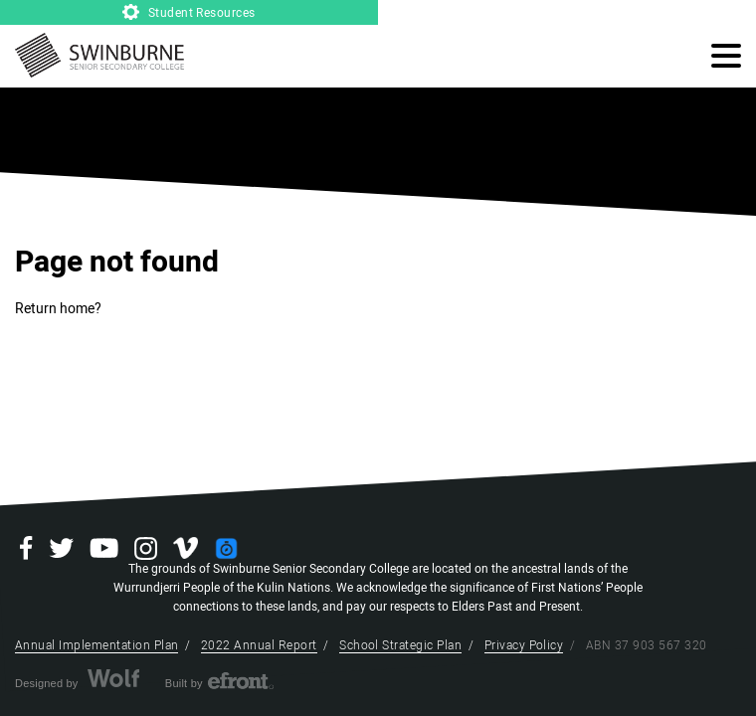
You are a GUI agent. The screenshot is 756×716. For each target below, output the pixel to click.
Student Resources (189, 13)
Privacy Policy (524, 645)
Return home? (58, 308)
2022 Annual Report (259, 645)
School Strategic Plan (400, 645)
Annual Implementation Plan (96, 645)
